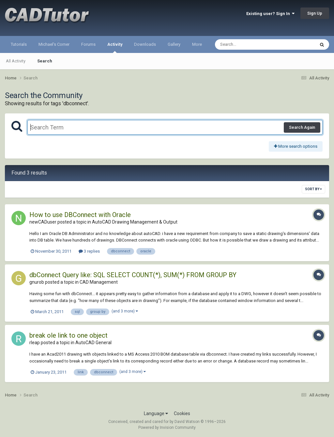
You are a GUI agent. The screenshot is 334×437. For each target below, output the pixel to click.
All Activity (15, 61)
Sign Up (314, 13)
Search (44, 61)
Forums (88, 44)
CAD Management (99, 282)
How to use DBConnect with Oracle (80, 215)
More (197, 44)
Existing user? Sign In (270, 13)
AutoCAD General (93, 342)
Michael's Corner (53, 44)
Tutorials (19, 44)
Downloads (145, 44)
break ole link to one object (68, 335)
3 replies (89, 251)
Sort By (313, 189)
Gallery (174, 44)
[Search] (248, 44)
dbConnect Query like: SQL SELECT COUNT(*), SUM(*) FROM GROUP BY (132, 275)
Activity (114, 47)
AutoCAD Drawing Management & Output (134, 222)
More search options (295, 146)
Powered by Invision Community (167, 427)
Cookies (182, 413)
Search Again (302, 127)
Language (156, 413)
